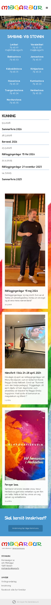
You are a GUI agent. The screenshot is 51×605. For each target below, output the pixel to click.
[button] (47, 8)
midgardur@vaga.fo (10, 568)
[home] (21, 8)
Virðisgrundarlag (8, 581)
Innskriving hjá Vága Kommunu (25, 528)
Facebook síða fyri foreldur (13, 590)
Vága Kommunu (18, 548)
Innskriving (6, 586)
